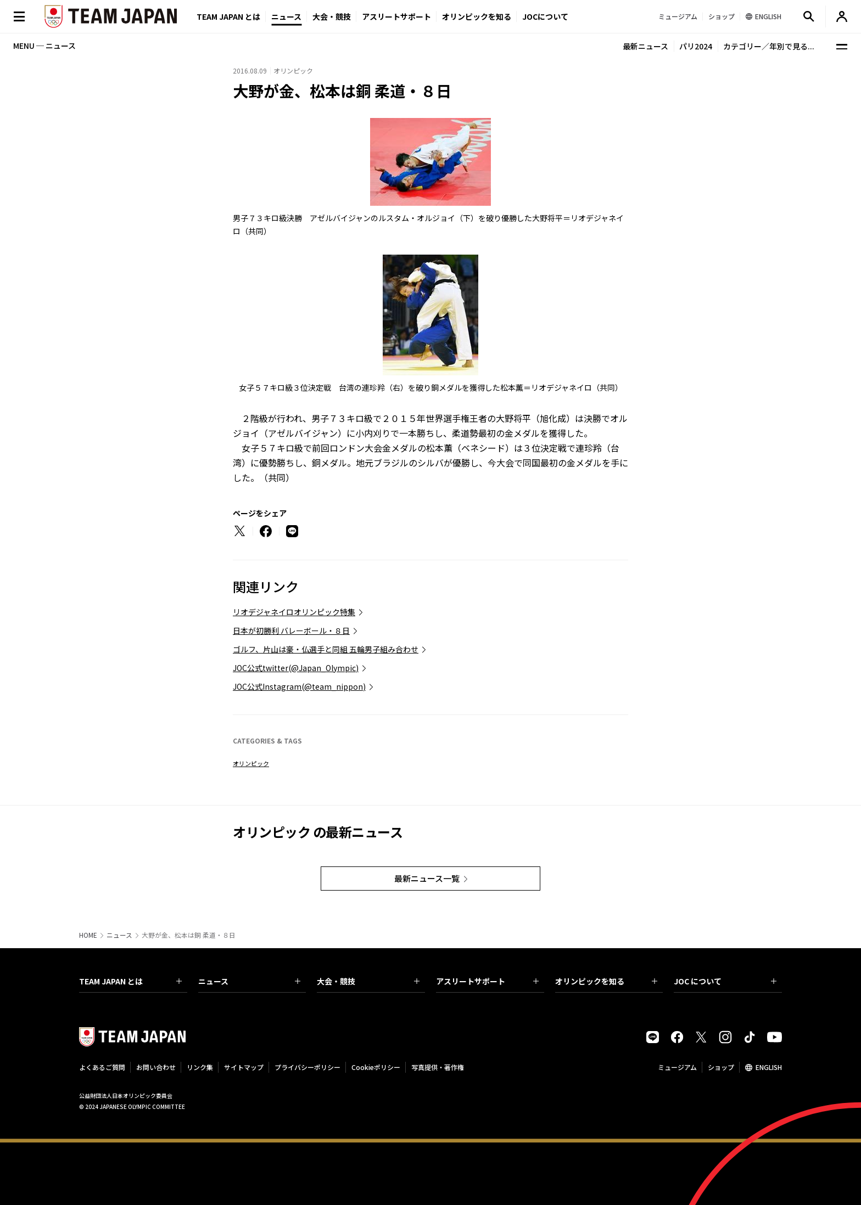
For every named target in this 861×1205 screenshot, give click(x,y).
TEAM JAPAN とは (130, 981)
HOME (88, 935)
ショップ (721, 1067)
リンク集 (200, 1067)
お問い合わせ (156, 1067)
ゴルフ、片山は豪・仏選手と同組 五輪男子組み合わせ (325, 649)
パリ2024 (695, 46)
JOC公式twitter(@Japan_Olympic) (296, 667)
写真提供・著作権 (437, 1067)
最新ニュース (645, 46)
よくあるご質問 (102, 1067)
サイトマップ (244, 1067)
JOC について (725, 981)
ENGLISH (769, 1067)
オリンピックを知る (476, 16)
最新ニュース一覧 (427, 878)
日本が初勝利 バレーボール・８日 (291, 630)
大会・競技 (368, 981)
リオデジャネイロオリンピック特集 (294, 611)
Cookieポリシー (375, 1067)
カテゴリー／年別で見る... (768, 46)
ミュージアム (677, 1067)
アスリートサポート (396, 16)
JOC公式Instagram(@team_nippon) (299, 686)
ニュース (286, 16)
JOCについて (545, 16)
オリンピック (251, 763)
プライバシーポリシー (307, 1067)
